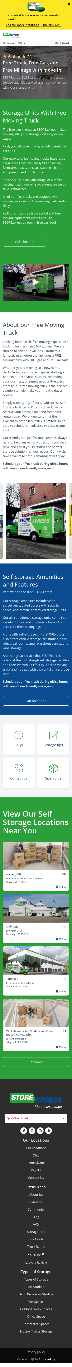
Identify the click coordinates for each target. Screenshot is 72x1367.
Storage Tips (36, 1232)
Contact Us (36, 1178)
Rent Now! (62, 43)
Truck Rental (36, 1247)
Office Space (36, 1316)
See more (36, 1062)
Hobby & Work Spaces (36, 1309)
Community (36, 1209)
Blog (36, 1217)
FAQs (36, 1224)
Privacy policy (36, 1352)
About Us (36, 1195)
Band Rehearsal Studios (36, 1294)
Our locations (36, 701)
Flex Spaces (36, 1302)
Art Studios (36, 1287)
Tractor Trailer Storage (36, 1331)
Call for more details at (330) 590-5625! (33, 25)
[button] (23, 1130)
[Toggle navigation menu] (65, 35)
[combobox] (36, 1118)
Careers (36, 1202)
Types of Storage (36, 1279)
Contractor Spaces (36, 1324)
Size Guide (36, 1239)
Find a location (24, 242)
